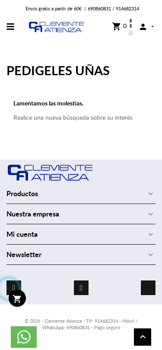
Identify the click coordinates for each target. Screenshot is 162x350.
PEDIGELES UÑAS (58, 70)
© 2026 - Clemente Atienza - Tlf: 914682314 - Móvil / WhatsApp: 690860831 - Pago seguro (81, 324)
